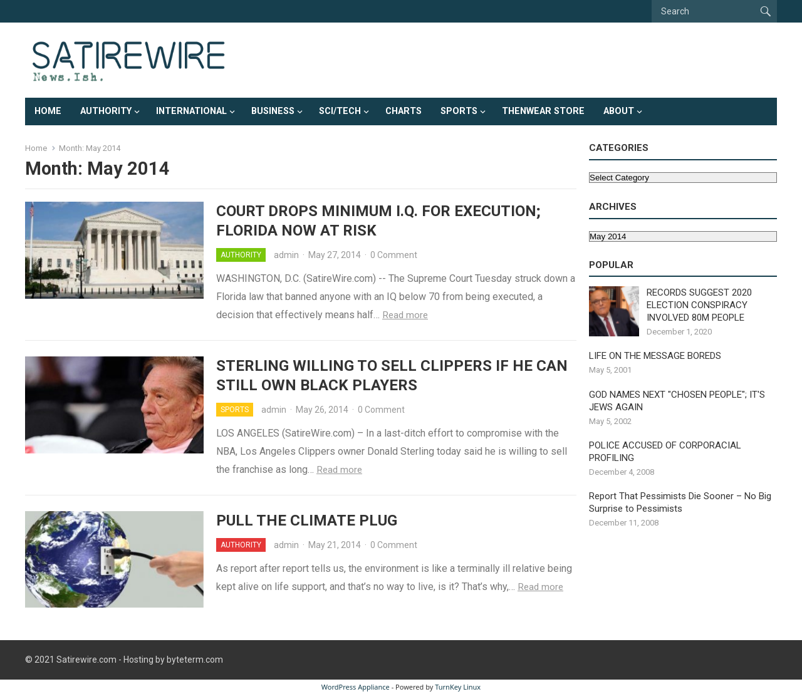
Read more (405, 315)
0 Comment (393, 255)
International (191, 111)
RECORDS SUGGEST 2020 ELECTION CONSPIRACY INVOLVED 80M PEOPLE (699, 305)
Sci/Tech (340, 111)
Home (47, 111)
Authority (106, 111)
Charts (403, 111)
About (618, 111)
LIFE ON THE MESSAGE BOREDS (655, 355)
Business (272, 111)
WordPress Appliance (355, 686)
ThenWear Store (543, 111)
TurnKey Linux (458, 686)
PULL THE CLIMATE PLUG (306, 520)
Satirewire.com (86, 660)
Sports (458, 111)
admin (286, 255)
